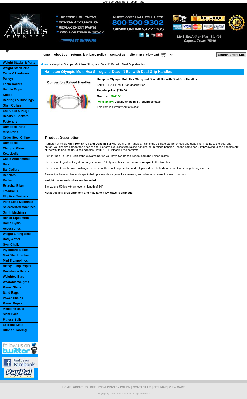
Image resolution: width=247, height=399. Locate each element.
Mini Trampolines (15, 260)
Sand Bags (11, 293)
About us (60, 54)
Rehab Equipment (16, 218)
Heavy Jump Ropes (17, 266)
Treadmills (10, 191)
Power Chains (13, 298)
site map (136, 54)
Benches (9, 175)
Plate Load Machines (18, 202)
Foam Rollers (12, 84)
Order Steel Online (16, 137)
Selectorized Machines (19, 207)
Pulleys (8, 79)
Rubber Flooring (15, 330)
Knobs (7, 95)
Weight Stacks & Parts (19, 62)
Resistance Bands (16, 271)
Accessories (12, 228)
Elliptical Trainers (15, 196)
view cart (152, 54)
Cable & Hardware (16, 73)
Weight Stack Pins (16, 68)
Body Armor (11, 239)
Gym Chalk (11, 244)
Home (44, 64)
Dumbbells (10, 143)
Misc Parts (10, 132)
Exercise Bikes (13, 186)
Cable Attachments (16, 159)
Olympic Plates (14, 148)
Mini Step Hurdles (16, 255)
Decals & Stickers (16, 116)
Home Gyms (12, 223)
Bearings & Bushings (18, 100)
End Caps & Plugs (16, 111)
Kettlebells (10, 153)
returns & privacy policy (88, 54)
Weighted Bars (13, 276)
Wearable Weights (16, 282)
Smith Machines (14, 212)
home (46, 54)
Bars (6, 164)
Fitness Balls (12, 319)
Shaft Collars (12, 105)
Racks (7, 180)
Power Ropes (12, 303)
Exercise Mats (13, 325)
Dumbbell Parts (14, 127)
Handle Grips (12, 89)
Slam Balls (10, 314)
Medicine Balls (13, 309)
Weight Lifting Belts (17, 234)
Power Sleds (12, 287)
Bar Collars (11, 169)
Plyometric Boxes (16, 250)
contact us (118, 54)
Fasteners (10, 121)
